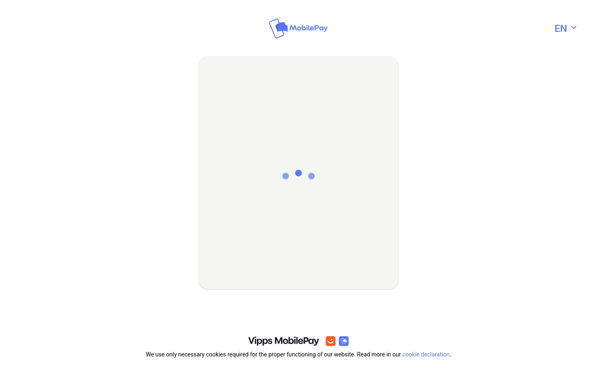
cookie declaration (425, 354)
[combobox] (566, 28)
